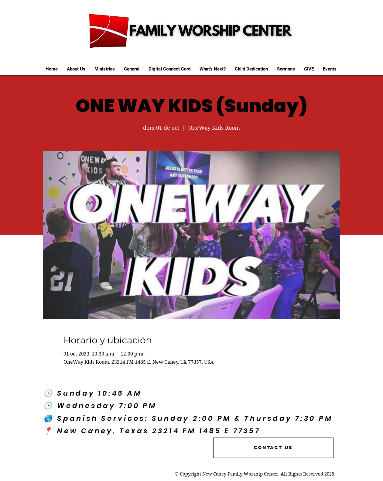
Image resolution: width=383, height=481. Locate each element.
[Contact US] (273, 448)
